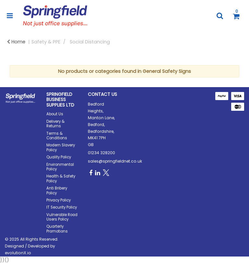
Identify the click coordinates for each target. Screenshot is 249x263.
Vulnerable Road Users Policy (61, 217)
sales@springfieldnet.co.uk (115, 161)
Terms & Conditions (56, 136)
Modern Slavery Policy (60, 147)
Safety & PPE (45, 42)
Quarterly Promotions (57, 229)
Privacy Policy (58, 200)
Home (16, 42)
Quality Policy (58, 157)
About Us (54, 114)
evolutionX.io (18, 253)
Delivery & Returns (55, 124)
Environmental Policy (60, 167)
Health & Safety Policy (60, 178)
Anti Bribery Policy (56, 190)
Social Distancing (90, 42)
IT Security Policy (61, 207)
